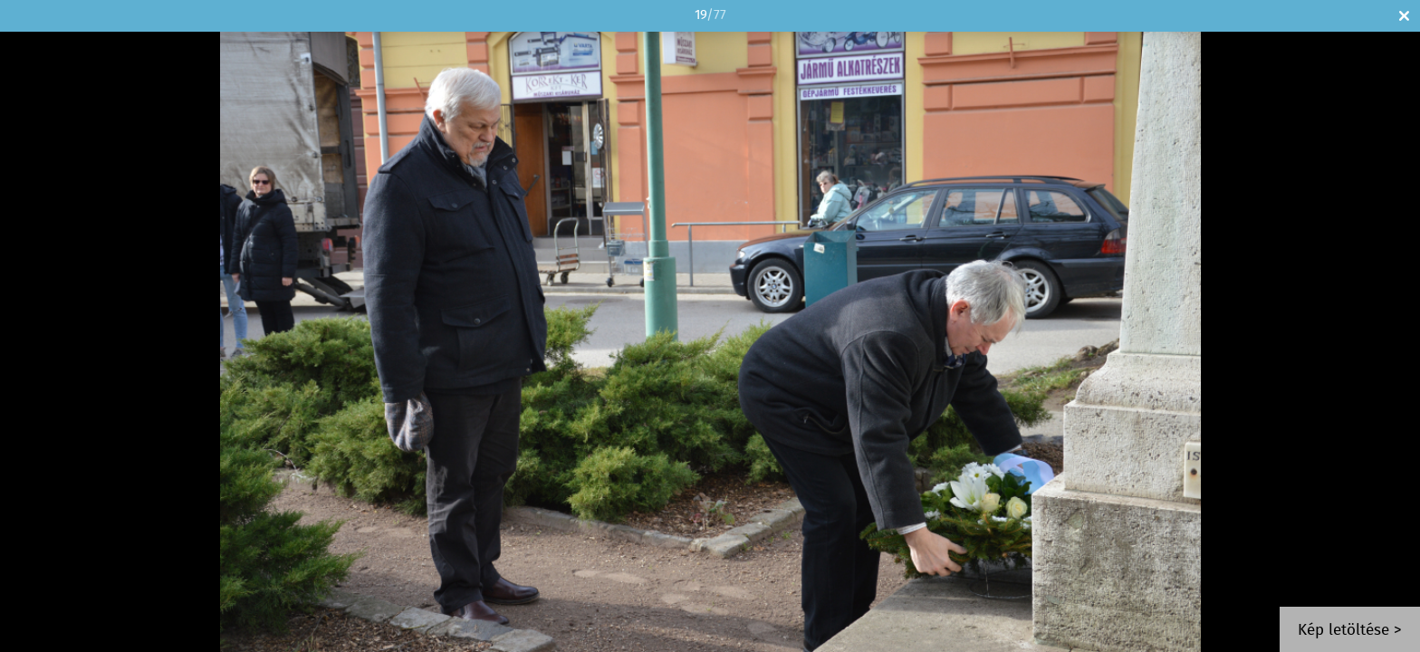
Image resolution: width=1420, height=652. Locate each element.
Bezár (1404, 16)
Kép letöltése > (1350, 630)
